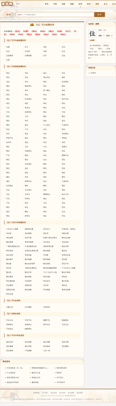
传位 (45, 86)
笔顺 (72, 4)
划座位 (64, 147)
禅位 (8, 99)
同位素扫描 (10, 281)
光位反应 (65, 242)
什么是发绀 (11, 373)
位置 (25, 31)
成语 (97, 4)
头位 (45, 190)
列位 (63, 168)
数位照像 (28, 290)
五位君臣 (28, 281)
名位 (63, 108)
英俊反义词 (36, 377)
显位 (26, 125)
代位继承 (9, 285)
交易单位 (28, 151)
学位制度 (46, 290)
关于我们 (45, 393)
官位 (45, 95)
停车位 (27, 199)
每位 (8, 160)
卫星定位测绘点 (31, 268)
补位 (20, 34)
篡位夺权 (28, 346)
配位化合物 (66, 238)
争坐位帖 (28, 255)
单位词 (45, 233)
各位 (63, 121)
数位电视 (46, 251)
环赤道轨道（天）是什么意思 (18, 368)
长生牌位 (65, 82)
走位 (45, 181)
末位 (63, 164)
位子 (68, 31)
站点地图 (71, 393)
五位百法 (46, 242)
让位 (63, 212)
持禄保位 (9, 324)
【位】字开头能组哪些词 (16, 40)
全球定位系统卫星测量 (31, 251)
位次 (8, 51)
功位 (45, 134)
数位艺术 (28, 272)
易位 (63, 199)
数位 (63, 116)
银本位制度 (66, 290)
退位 (51, 31)
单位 (42, 31)
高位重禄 (65, 346)
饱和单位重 (29, 229)
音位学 (8, 268)
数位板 (8, 264)
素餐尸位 (46, 320)
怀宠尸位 (9, 138)
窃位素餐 (9, 346)
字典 (55, 4)
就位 (8, 147)
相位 (8, 173)
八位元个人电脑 (12, 229)
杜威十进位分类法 (50, 238)
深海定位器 (10, 290)
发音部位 (28, 112)
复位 (29, 34)
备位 (45, 73)
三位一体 (46, 351)
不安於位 (9, 329)
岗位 (8, 95)
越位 (8, 177)
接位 (45, 151)
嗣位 (45, 186)
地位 (26, 103)
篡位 (63, 90)
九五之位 (65, 324)
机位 (26, 138)
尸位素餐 (28, 351)
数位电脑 (28, 259)
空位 (45, 142)
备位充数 (46, 342)
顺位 (45, 164)
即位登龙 (9, 251)
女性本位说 (66, 255)
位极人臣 (9, 307)
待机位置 (65, 233)
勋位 (45, 173)
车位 (45, 99)
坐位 (63, 34)
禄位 (45, 108)
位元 (63, 51)
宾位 (26, 77)
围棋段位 (46, 194)
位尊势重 (28, 56)
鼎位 (45, 121)
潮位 (8, 86)
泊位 (8, 82)
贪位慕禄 (9, 351)
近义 (105, 4)
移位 (8, 207)
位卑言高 (46, 307)
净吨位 (64, 138)
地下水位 (65, 99)
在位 (26, 177)
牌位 (45, 168)
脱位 (45, 199)
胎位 (8, 121)
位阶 (45, 47)
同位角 (64, 277)
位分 (63, 47)
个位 (26, 129)
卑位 (8, 77)
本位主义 (46, 229)
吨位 (63, 103)
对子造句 (60, 377)
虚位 (26, 173)
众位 (45, 160)
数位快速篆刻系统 (50, 268)
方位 (63, 112)
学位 (63, 216)
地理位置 (28, 285)
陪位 (8, 168)
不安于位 (28, 320)
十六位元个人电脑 (68, 268)
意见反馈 (54, 393)
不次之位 (9, 320)
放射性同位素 (48, 246)
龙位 (63, 142)
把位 (8, 73)
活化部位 (65, 134)
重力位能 (65, 281)
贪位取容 (46, 346)
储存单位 (28, 86)
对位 (26, 121)
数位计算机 (66, 272)
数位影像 (46, 259)
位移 (59, 31)
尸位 (8, 155)
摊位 (26, 186)
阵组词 (59, 373)
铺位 (8, 181)
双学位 (27, 216)
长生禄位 (28, 99)
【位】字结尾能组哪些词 (16, 66)
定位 (17, 31)
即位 (45, 138)
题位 (63, 186)
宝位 (26, 73)
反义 (114, 4)
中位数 (45, 255)
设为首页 (62, 393)
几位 (26, 147)
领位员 (64, 285)
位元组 (27, 51)
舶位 (63, 77)
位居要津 (9, 56)
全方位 (27, 194)
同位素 (64, 259)
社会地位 (28, 164)
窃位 (63, 160)
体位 (45, 216)
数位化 (64, 251)
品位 (54, 34)
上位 (26, 116)
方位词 (45, 285)
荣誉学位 (28, 181)
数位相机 (28, 277)
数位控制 (46, 264)
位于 (45, 56)
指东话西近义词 (13, 377)
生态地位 (9, 186)
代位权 (8, 233)
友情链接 (36, 393)
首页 (46, 4)
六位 (45, 147)
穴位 (8, 199)
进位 (26, 142)
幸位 (63, 203)
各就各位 (28, 324)
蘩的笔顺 (35, 382)
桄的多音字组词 (13, 382)
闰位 (8, 116)
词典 (63, 4)
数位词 (8, 272)
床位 (26, 203)
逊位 (63, 173)
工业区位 (65, 125)
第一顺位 (46, 90)
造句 (89, 4)
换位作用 (65, 246)
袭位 (8, 125)
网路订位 (65, 155)
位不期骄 (28, 307)
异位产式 (65, 264)
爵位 (8, 151)
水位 (45, 155)
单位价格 (9, 238)
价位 (46, 34)
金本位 (8, 142)
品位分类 (9, 255)
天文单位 (28, 190)
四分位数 (46, 277)
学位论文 (46, 281)
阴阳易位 (28, 329)
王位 (8, 194)
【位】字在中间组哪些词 (16, 222)
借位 (8, 212)
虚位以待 (9, 342)
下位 (8, 203)
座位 (45, 207)
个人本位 (46, 125)
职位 (12, 34)
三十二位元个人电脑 (50, 273)
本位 (63, 73)
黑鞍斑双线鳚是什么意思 (41, 368)
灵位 (63, 151)
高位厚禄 (28, 342)
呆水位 (27, 108)
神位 (8, 216)
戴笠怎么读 (36, 373)
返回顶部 (80, 393)
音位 (26, 207)
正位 (45, 129)
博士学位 (46, 77)
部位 (37, 34)
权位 (45, 212)
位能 (8, 47)
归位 (8, 129)
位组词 (93, 73)
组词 (80, 4)
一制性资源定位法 (13, 246)
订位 (8, 112)
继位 (26, 155)
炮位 (45, 112)
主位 (45, 203)
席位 (34, 31)
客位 (26, 160)
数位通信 (9, 277)
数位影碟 (9, 242)
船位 (63, 86)
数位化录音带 (30, 264)
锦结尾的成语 (62, 368)
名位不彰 (28, 238)
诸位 (63, 177)
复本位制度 (29, 242)
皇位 (8, 103)
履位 (26, 212)
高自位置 (65, 342)
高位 (26, 95)
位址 (63, 56)
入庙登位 (65, 181)
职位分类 (9, 294)
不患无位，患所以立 (68, 229)
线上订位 (65, 194)
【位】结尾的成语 (13, 314)
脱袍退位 (65, 320)
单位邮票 (28, 233)
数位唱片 (9, 259)
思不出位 (46, 324)
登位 (8, 90)
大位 (8, 108)
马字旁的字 (61, 382)
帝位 (26, 90)
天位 (8, 190)
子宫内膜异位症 (31, 246)
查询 (99, 15)
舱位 (63, 95)
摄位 (45, 116)
